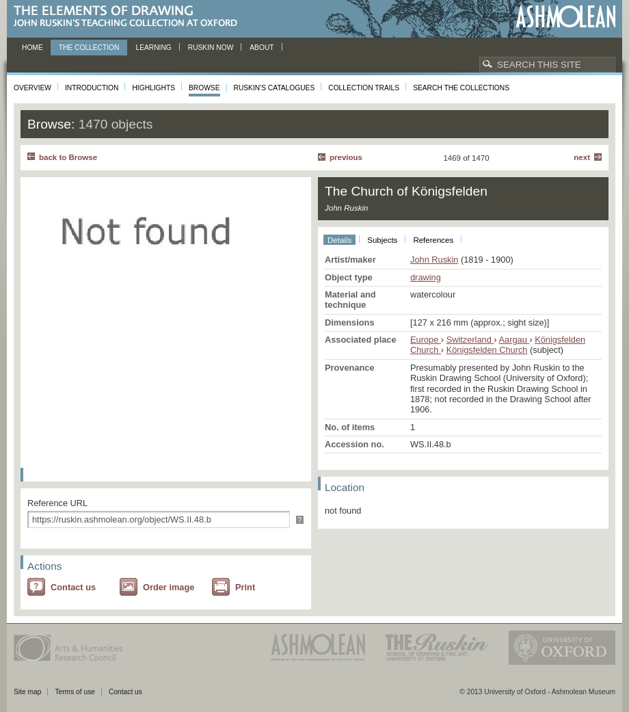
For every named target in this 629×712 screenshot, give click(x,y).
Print (245, 587)
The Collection (89, 47)
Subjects (382, 240)
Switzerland (470, 339)
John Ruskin (434, 259)
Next (582, 157)
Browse (204, 88)
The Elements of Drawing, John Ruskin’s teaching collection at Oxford (129, 16)
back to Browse (68, 157)
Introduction (91, 88)
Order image (168, 587)
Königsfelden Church (487, 350)
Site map (27, 692)
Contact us (73, 587)
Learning (153, 47)
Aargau (513, 339)
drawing (425, 277)
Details (339, 240)
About (261, 47)
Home (32, 47)
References (433, 240)
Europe (425, 339)
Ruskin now (211, 47)
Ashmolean (565, 16)
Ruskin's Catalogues (274, 88)
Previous (346, 157)
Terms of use (75, 692)
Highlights (153, 88)
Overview (32, 88)
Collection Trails (363, 88)
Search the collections (461, 88)
